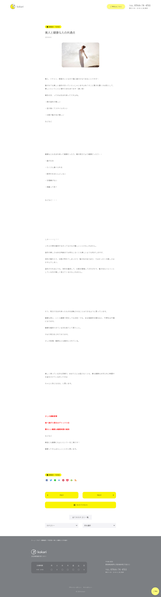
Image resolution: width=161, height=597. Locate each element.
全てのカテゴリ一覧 (80, 517)
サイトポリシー (87, 587)
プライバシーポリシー (75, 587)
